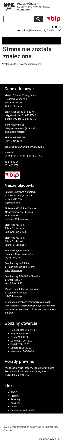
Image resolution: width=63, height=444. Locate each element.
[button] (58, 40)
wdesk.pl (55, 439)
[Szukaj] (38, 19)
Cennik (14, 406)
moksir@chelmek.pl (15, 124)
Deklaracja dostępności (23, 410)
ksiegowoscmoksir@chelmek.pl (21, 128)
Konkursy (15, 403)
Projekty (15, 395)
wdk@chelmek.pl (13, 270)
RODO (14, 392)
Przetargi (15, 399)
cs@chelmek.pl (13, 202)
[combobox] (18, 19)
